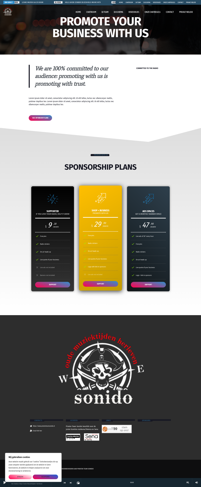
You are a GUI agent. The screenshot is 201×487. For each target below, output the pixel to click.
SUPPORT (52, 285)
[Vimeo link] (7, 11)
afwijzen (20, 477)
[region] (33, 467)
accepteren (45, 477)
